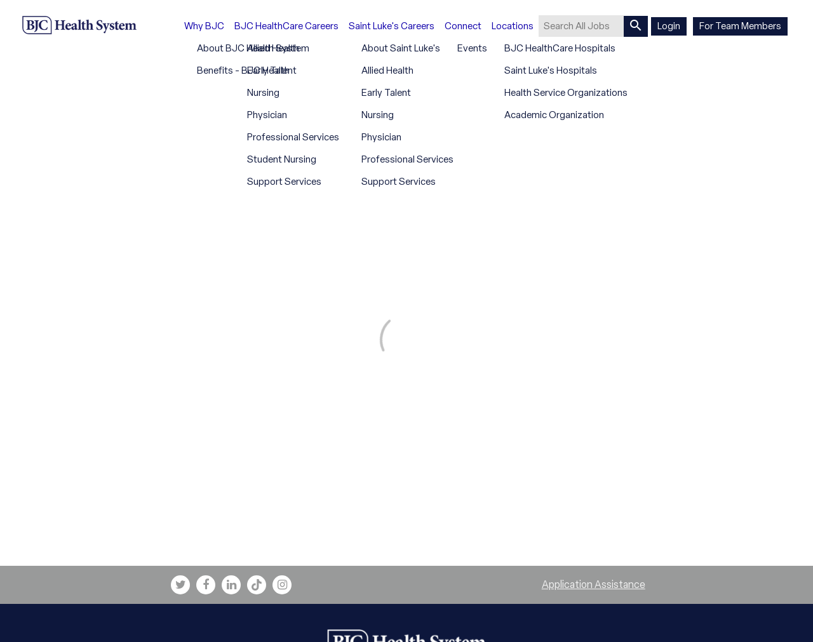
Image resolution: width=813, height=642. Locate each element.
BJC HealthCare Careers (286, 26)
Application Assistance (593, 584)
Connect (463, 26)
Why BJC (204, 26)
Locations (513, 26)
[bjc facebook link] (205, 584)
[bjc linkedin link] (231, 584)
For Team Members (740, 26)
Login (668, 26)
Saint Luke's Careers (391, 26)
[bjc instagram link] (282, 584)
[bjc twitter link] (180, 584)
